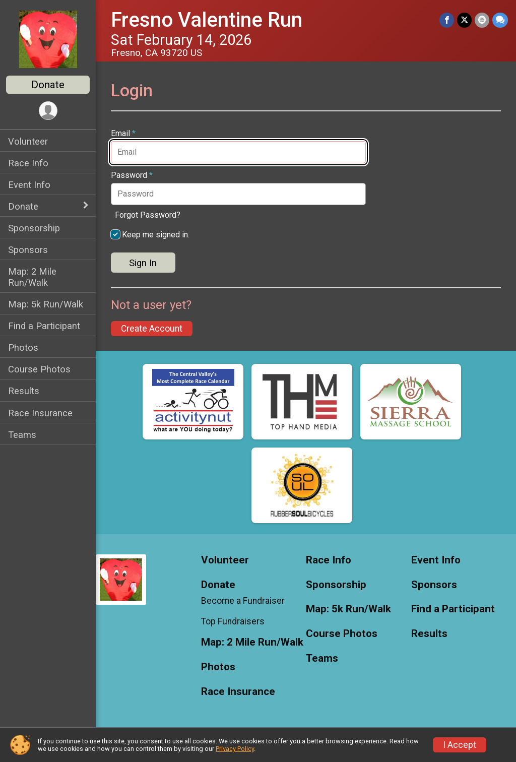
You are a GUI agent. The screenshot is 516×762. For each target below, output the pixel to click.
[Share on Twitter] (464, 20)
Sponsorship (34, 228)
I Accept (459, 745)
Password (132, 175)
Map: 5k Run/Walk (45, 304)
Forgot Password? (147, 215)
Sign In (143, 263)
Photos (23, 347)
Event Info (29, 184)
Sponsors (28, 249)
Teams (22, 434)
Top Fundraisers (233, 621)
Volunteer (28, 141)
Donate (47, 85)
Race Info (28, 163)
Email (123, 133)
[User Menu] (48, 110)
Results (23, 391)
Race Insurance (40, 413)
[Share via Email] (482, 20)
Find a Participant (44, 326)
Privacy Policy (235, 748)
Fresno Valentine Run (206, 20)
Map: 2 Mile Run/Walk (32, 276)
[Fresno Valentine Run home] (48, 39)
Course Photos (39, 369)
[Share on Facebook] (446, 20)
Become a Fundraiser (243, 601)
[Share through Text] (500, 20)
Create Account (151, 329)
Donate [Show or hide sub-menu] (23, 206)
